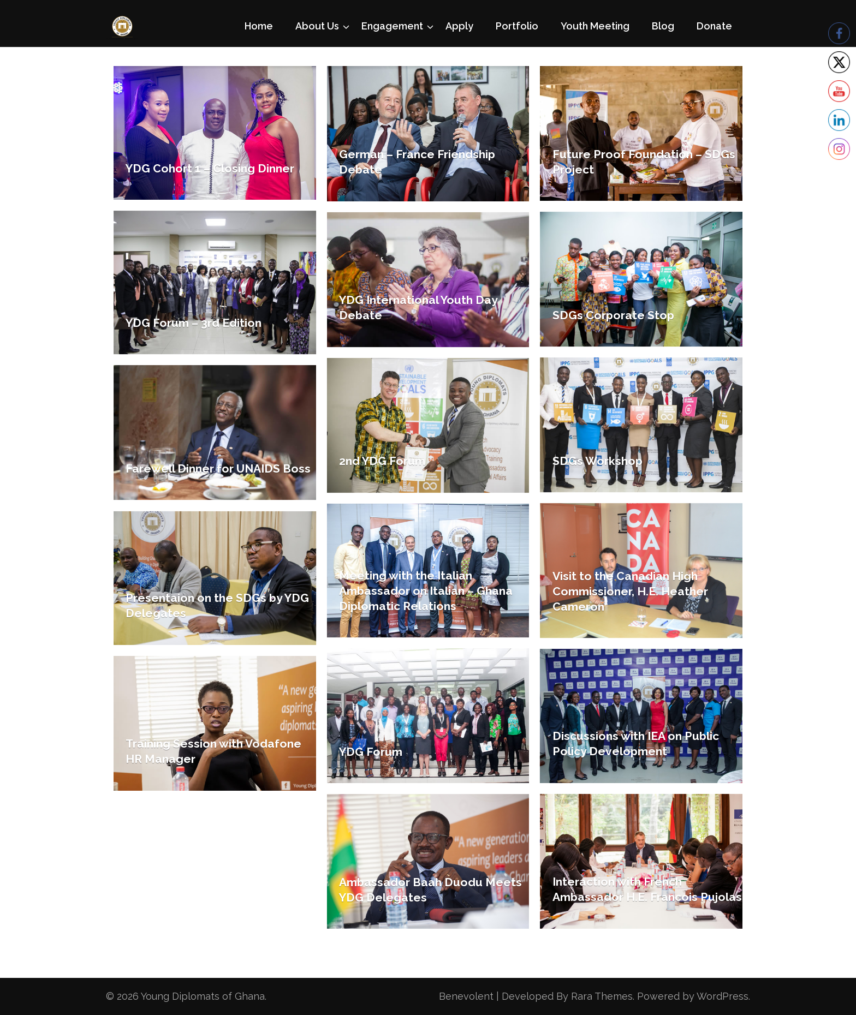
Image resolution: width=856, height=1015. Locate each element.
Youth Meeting (595, 26)
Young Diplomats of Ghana (203, 996)
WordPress (722, 996)
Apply (459, 26)
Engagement (392, 26)
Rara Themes (602, 996)
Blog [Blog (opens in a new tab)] (663, 26)
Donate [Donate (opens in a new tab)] (714, 26)
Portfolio (517, 26)
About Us (317, 26)
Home (259, 26)
